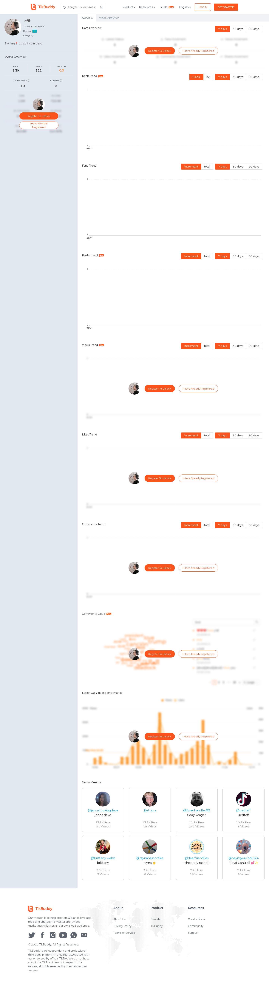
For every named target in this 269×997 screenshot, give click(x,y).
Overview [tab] (87, 18)
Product (129, 7)
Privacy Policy (122, 929)
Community (195, 929)
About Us (119, 923)
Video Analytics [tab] (109, 18)
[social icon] (31, 938)
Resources (147, 7)
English (185, 7)
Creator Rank (196, 923)
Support (193, 936)
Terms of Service (124, 936)
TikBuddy (157, 929)
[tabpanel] (173, 454)
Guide (167, 7)
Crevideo (156, 923)
